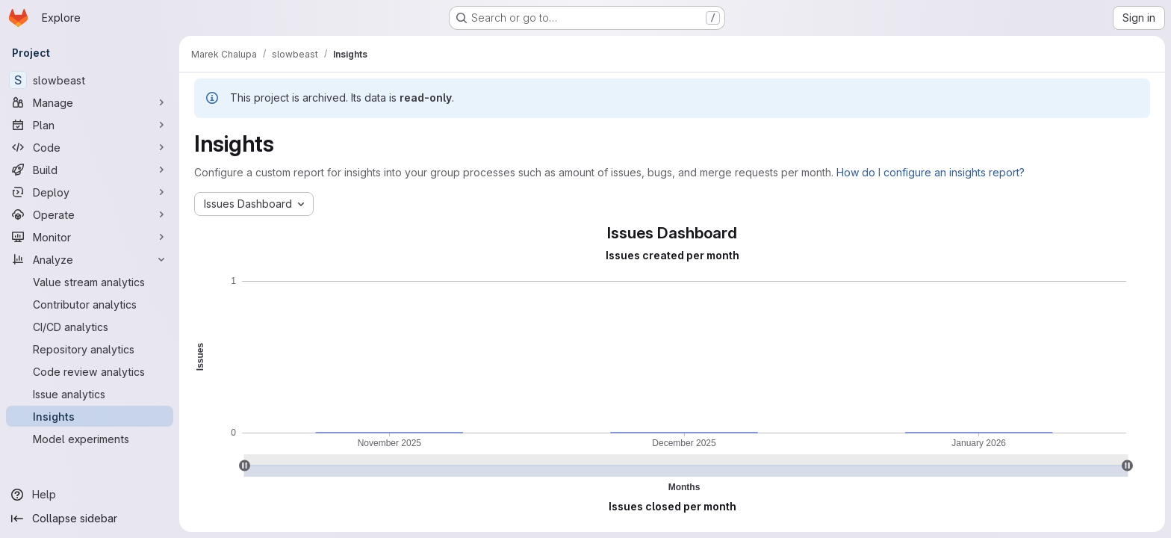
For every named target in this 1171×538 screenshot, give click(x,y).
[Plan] (89, 124)
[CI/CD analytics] (89, 326)
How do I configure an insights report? (930, 172)
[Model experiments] (89, 438)
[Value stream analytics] (89, 281)
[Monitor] (89, 236)
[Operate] (89, 214)
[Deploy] (89, 192)
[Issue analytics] (89, 393)
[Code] (89, 147)
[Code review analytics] (89, 371)
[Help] (89, 494)
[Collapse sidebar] (89, 518)
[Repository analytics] (89, 348)
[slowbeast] (89, 79)
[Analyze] (89, 259)
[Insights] (89, 416)
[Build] (89, 169)
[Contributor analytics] (89, 304)
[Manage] (89, 102)
